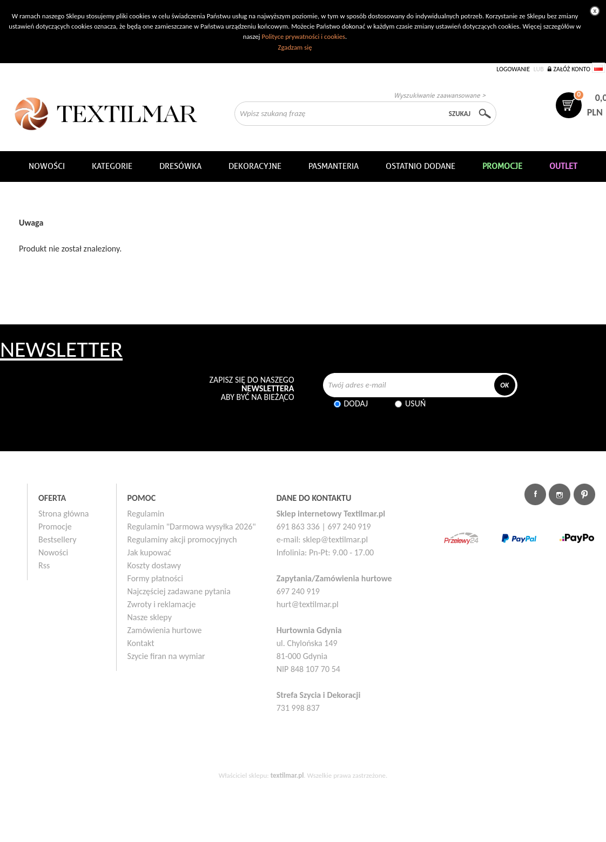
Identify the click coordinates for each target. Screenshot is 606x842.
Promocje (55, 526)
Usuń (415, 403)
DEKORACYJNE (254, 166)
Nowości (53, 552)
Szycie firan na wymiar (166, 656)
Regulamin (146, 513)
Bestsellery (57, 539)
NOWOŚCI (47, 166)
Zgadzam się (295, 47)
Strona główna (63, 513)
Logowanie (513, 69)
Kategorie (112, 166)
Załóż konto (571, 69)
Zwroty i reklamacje (161, 604)
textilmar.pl (287, 775)
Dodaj (356, 403)
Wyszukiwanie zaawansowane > (440, 95)
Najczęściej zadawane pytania (179, 591)
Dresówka (180, 166)
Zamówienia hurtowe (164, 630)
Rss (44, 565)
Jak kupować (149, 552)
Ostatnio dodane (420, 166)
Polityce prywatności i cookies (303, 36)
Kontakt (140, 643)
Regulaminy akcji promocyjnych (182, 539)
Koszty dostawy (154, 565)
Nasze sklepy (149, 617)
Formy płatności (155, 578)
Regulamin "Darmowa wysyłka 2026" (191, 526)
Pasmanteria (333, 166)
